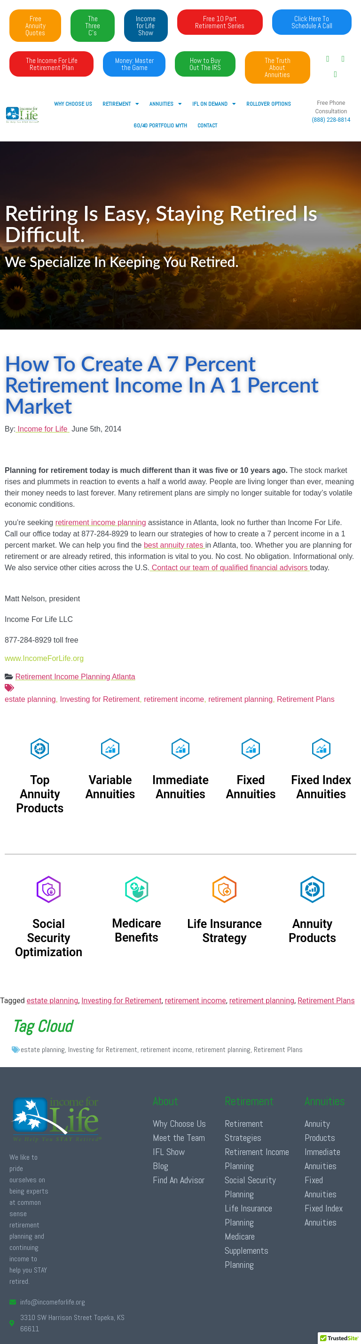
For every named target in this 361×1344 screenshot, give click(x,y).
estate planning (180, 693)
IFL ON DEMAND (214, 103)
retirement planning (240, 699)
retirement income (174, 699)
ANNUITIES (165, 103)
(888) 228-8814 (331, 120)
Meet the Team (179, 1138)
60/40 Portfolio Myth (160, 125)
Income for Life (43, 429)
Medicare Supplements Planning (246, 1250)
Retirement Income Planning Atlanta (75, 677)
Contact (207, 125)
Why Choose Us (73, 104)
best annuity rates (174, 545)
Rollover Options (268, 104)
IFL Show (169, 1152)
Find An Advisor (178, 1180)
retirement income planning (100, 523)
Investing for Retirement (100, 699)
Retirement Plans (306, 699)
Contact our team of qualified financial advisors (229, 568)
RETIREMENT (120, 103)
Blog (160, 1166)
